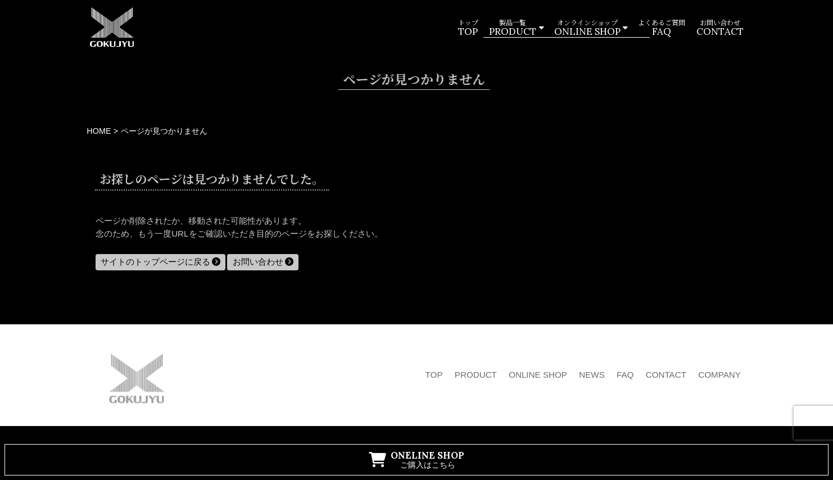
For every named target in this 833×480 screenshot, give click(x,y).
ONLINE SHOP (538, 374)
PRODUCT (476, 374)
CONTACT (666, 374)
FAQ (625, 374)
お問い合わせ (719, 28)
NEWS (592, 374)
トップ (468, 28)
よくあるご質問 (661, 28)
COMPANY (719, 374)
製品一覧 (512, 28)
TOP (434, 374)
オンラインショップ (587, 28)
